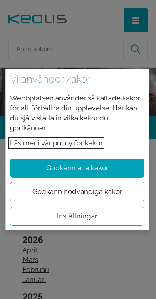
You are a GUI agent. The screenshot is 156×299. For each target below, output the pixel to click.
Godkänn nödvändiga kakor (77, 191)
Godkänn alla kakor (77, 168)
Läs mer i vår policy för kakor (56, 143)
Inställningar (77, 216)
